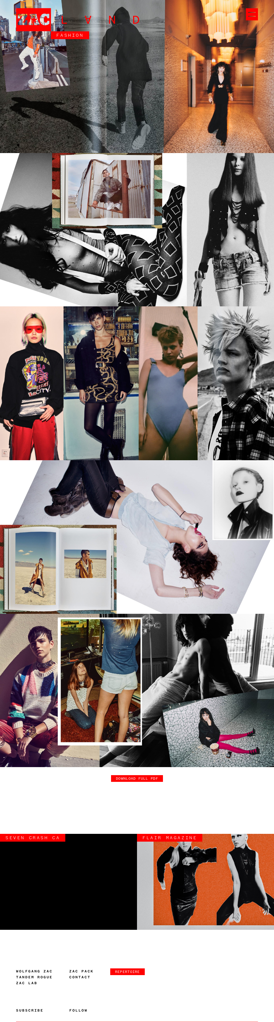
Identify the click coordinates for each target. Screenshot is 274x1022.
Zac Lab (26, 983)
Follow (78, 1010)
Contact (80, 977)
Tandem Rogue (34, 977)
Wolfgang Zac (34, 971)
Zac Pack (81, 971)
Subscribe (30, 1010)
